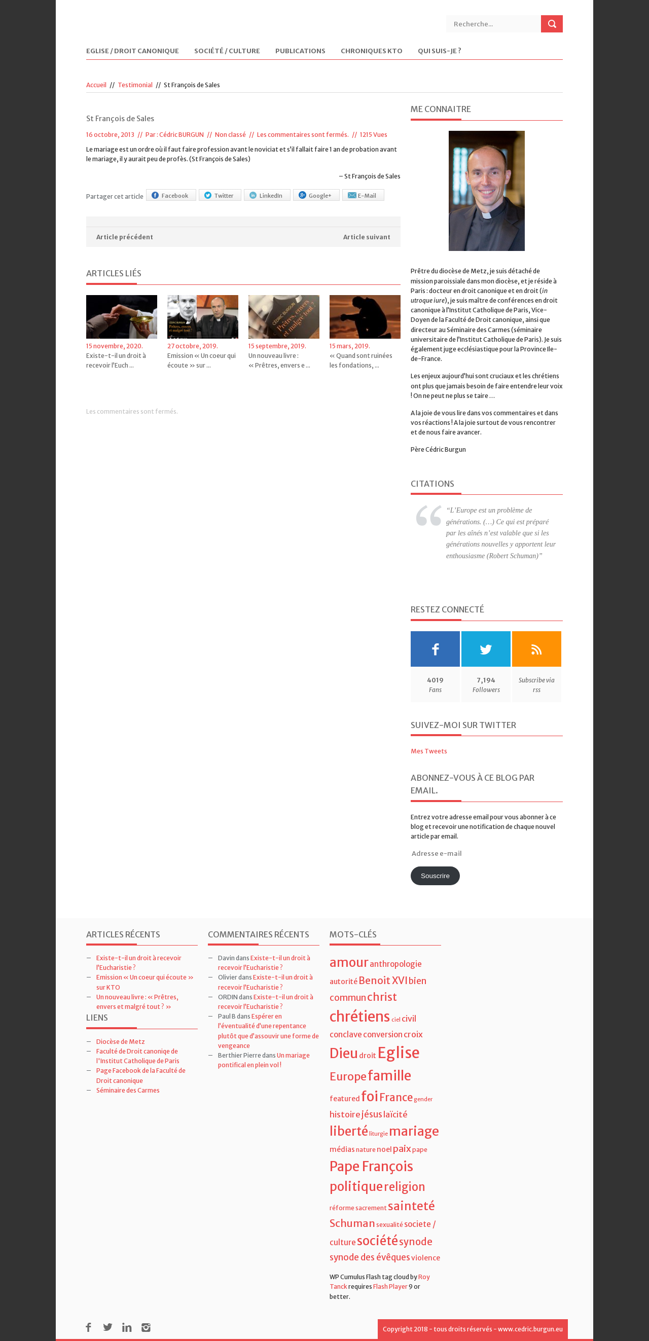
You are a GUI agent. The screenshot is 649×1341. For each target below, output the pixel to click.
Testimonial (135, 85)
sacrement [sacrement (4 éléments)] (371, 1208)
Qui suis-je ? (439, 51)
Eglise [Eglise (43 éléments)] (398, 1052)
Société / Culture (227, 51)
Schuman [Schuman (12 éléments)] (352, 1223)
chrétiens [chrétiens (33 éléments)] (360, 1016)
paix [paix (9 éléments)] (402, 1148)
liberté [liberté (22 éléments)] (349, 1131)
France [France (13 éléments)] (396, 1097)
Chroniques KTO (372, 51)
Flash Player (390, 1286)
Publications (300, 51)
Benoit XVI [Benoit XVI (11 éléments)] (383, 980)
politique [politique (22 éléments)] (356, 1186)
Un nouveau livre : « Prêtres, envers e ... (279, 360)
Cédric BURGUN (181, 134)
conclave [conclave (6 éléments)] (346, 1034)
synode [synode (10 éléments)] (415, 1242)
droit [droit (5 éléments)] (367, 1055)
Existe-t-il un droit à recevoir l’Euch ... (116, 360)
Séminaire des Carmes (128, 1090)
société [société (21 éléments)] (377, 1241)
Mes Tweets (429, 751)
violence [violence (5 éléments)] (425, 1257)
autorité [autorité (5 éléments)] (343, 981)
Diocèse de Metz (120, 1041)
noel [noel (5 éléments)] (384, 1149)
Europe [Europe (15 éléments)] (348, 1076)
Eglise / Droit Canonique (132, 51)
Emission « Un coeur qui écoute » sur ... (201, 360)
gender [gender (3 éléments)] (423, 1099)
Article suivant (366, 237)
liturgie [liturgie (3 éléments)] (378, 1134)
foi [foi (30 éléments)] (369, 1096)
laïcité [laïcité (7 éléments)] (395, 1114)
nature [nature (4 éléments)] (366, 1149)
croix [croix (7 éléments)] (413, 1034)
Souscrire (435, 876)
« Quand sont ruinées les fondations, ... (361, 360)
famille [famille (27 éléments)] (389, 1075)
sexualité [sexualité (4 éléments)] (389, 1224)
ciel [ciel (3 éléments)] (396, 1020)
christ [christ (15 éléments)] (382, 997)
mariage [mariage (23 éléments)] (414, 1131)
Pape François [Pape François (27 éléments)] (371, 1166)
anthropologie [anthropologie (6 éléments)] (396, 964)
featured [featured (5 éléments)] (345, 1098)
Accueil (96, 85)
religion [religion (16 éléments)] (404, 1187)
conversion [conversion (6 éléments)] (383, 1034)
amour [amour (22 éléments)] (349, 962)
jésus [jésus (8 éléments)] (372, 1114)
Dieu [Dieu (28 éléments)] (344, 1053)
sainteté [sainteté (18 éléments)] (411, 1206)
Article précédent (124, 237)
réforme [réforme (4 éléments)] (342, 1208)
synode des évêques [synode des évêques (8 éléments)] (370, 1257)
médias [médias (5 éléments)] (342, 1149)
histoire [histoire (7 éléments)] (345, 1114)
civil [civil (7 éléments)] (409, 1018)
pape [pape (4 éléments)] (419, 1149)
